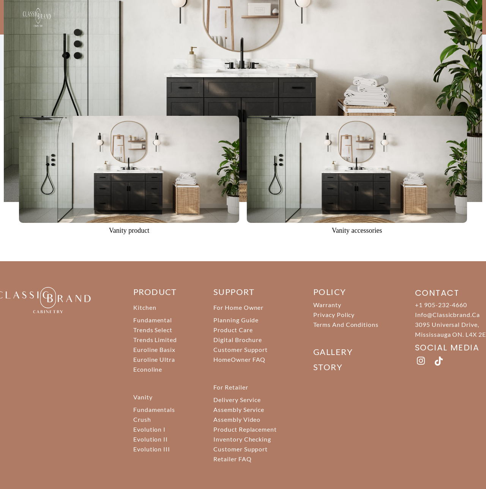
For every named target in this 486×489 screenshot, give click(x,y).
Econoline (148, 369)
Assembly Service (238, 409)
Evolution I (149, 429)
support (233, 292)
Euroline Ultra (154, 359)
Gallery (333, 352)
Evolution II (150, 439)
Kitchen (144, 307)
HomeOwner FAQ (239, 359)
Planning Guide (236, 319)
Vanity (143, 397)
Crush (142, 419)
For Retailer (230, 387)
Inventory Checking (242, 439)
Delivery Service (237, 399)
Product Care (233, 329)
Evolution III (151, 449)
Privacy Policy (334, 314)
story (327, 367)
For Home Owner (238, 307)
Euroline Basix (154, 349)
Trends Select (152, 329)
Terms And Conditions (346, 324)
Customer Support (240, 349)
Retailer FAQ (232, 458)
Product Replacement (245, 429)
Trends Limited (155, 339)
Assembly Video (236, 419)
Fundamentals (154, 409)
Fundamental (152, 319)
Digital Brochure (237, 339)
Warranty (327, 304)
